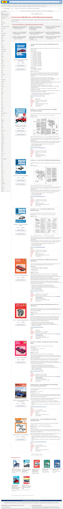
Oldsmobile (3, 130)
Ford (12, 8)
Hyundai (2, 86)
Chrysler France (3, 49)
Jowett (2, 93)
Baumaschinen (3, 6)
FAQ (20, 502)
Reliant (2, 148)
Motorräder (29, 4)
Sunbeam (2, 171)
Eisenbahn (15, 6)
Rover (2, 155)
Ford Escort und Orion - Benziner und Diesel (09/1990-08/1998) (36, 470)
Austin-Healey (3, 33)
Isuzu (2, 90)
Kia (1, 95)
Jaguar (2, 91)
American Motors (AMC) (5, 26)
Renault (2, 150)
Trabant (2, 178)
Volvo (2, 185)
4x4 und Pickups (14, 4)
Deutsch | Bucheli (53, 27)
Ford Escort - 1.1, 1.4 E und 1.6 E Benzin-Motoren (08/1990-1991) (26, 470)
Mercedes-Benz (3, 113)
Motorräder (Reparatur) (36, 4)
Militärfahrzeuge (10, 6)
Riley (2, 151)
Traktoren (50, 4)
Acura (2, 21)
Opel (2, 132)
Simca (2, 164)
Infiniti (2, 88)
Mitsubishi (2, 120)
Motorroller (43, 4)
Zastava (2, 190)
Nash (2, 125)
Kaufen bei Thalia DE (20, 65)
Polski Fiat (2, 143)
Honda (2, 84)
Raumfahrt (24, 6)
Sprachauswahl (8, 502)
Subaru (2, 169)
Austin (2, 31)
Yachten (39, 6)
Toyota (2, 176)
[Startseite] (2, 8)
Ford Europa (3, 79)
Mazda (2, 111)
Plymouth (2, 139)
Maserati (2, 107)
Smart (2, 167)
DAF (2, 58)
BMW (2, 38)
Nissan (2, 127)
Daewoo (2, 56)
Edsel (2, 72)
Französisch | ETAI (53, 37)
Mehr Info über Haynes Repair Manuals (36, 290)
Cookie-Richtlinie (36, 502)
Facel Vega (3, 74)
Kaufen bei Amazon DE (21, 69)
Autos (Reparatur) (7, 4)
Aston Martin (3, 28)
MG (1, 116)
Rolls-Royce (3, 153)
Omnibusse (60, 4)
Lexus (2, 100)
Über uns (12, 502)
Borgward (2, 40)
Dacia (2, 54)
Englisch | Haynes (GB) (36, 33)
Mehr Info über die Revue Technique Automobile (38, 406)
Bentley (2, 37)
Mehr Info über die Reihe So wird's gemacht (37, 95)
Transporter (20, 4)
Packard (2, 134)
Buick (2, 44)
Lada (2, 97)
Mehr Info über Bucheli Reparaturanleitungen (37, 147)
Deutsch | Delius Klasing (20, 27)
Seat (2, 162)
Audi (2, 30)
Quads (47, 4)
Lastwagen (55, 4)
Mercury (2, 114)
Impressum (57, 502)
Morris (2, 123)
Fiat (1, 77)
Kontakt (18, 502)
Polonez (2, 141)
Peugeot (2, 137)
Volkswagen (3, 183)
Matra (2, 109)
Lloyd (2, 104)
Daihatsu (2, 60)
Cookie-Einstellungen (42, 502)
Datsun (2, 63)
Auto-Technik (3, 17)
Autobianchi (3, 35)
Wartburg (2, 187)
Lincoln (2, 102)
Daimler (2, 61)
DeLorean (2, 65)
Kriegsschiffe (35, 6)
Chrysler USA (3, 51)
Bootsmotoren (44, 6)
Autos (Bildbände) (4, 11)
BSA (2, 42)
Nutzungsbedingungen (50, 502)
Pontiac (2, 144)
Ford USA (2, 81)
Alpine (2, 24)
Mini (1, 118)
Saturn (2, 160)
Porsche (2, 146)
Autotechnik (25, 4)
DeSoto (2, 67)
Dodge (2, 70)
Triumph (2, 180)
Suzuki (2, 173)
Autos (2, 4)
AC (1, 19)
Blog (15, 502)
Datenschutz (31, 502)
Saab (2, 157)
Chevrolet (2, 47)
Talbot (2, 174)
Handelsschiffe (29, 6)
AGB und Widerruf (25, 502)
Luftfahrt (19, 6)
